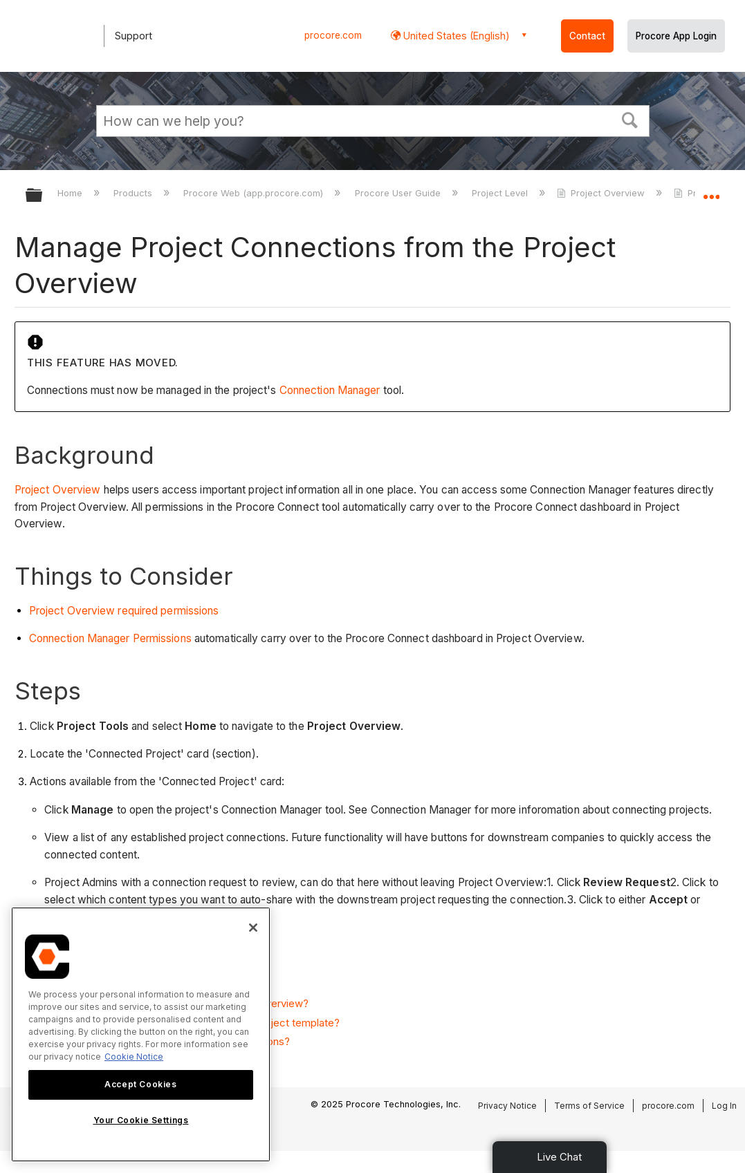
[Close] (253, 927)
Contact (587, 35)
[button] (629, 119)
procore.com (333, 35)
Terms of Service (589, 1105)
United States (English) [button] (455, 35)
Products (134, 192)
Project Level (501, 192)
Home (71, 192)
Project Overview (602, 192)
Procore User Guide (399, 192)
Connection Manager (329, 390)
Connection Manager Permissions (111, 638)
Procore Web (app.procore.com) (254, 192)
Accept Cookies (140, 1084)
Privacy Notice (507, 1105)
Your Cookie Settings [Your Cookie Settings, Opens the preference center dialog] (141, 1120)
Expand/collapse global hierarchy (43, 196)
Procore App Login (676, 35)
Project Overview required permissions (124, 610)
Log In (724, 1105)
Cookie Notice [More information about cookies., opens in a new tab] (133, 1056)
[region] (140, 1034)
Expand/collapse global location (711, 191)
